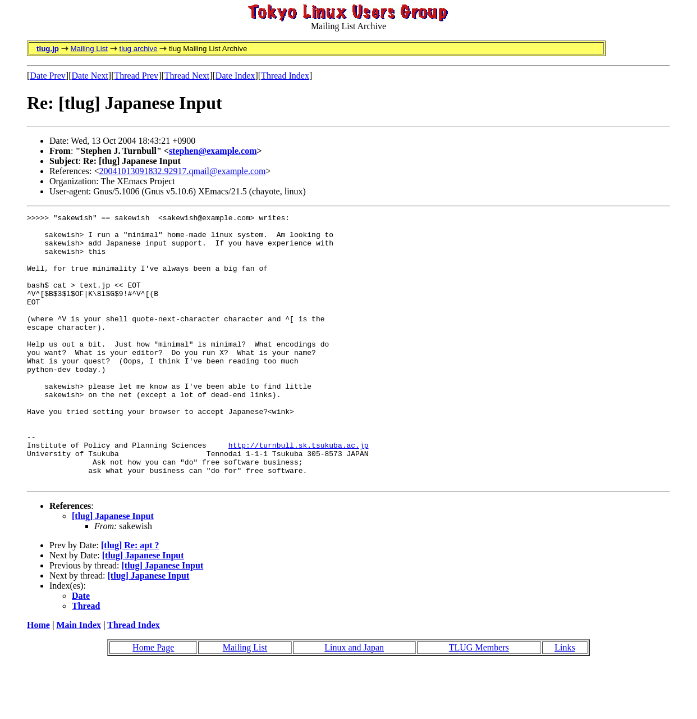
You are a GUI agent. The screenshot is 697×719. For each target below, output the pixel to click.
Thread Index (285, 75)
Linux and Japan (354, 701)
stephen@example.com (213, 151)
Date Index (235, 75)
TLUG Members (479, 701)
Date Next (90, 75)
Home (38, 679)
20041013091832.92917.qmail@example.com (182, 171)
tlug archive (138, 48)
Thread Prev (136, 75)
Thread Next (186, 75)
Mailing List (89, 48)
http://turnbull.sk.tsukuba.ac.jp (298, 492)
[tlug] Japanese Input (113, 570)
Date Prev (48, 75)
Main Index (78, 679)
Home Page (153, 701)
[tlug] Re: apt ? (130, 599)
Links (564, 701)
